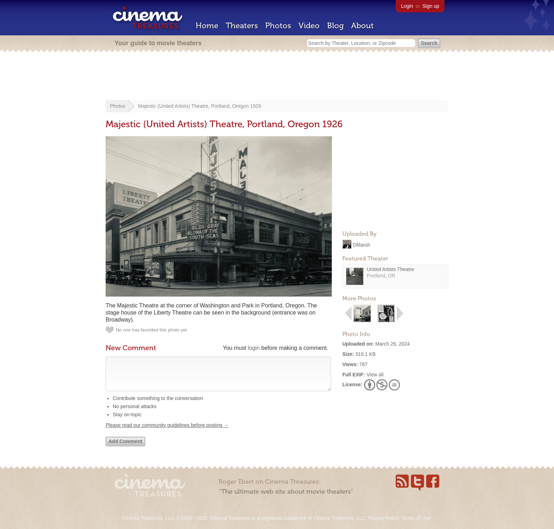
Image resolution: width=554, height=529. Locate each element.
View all (374, 374)
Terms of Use (415, 518)
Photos (278, 25)
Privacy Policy (383, 518)
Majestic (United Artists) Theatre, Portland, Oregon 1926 (199, 106)
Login (407, 6)
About (362, 25)
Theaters (242, 25)
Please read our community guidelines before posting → (167, 432)
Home (207, 25)
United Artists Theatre (390, 269)
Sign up (431, 6)
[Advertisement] (277, 77)
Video (309, 25)
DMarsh (361, 244)
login (254, 348)
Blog (335, 25)
